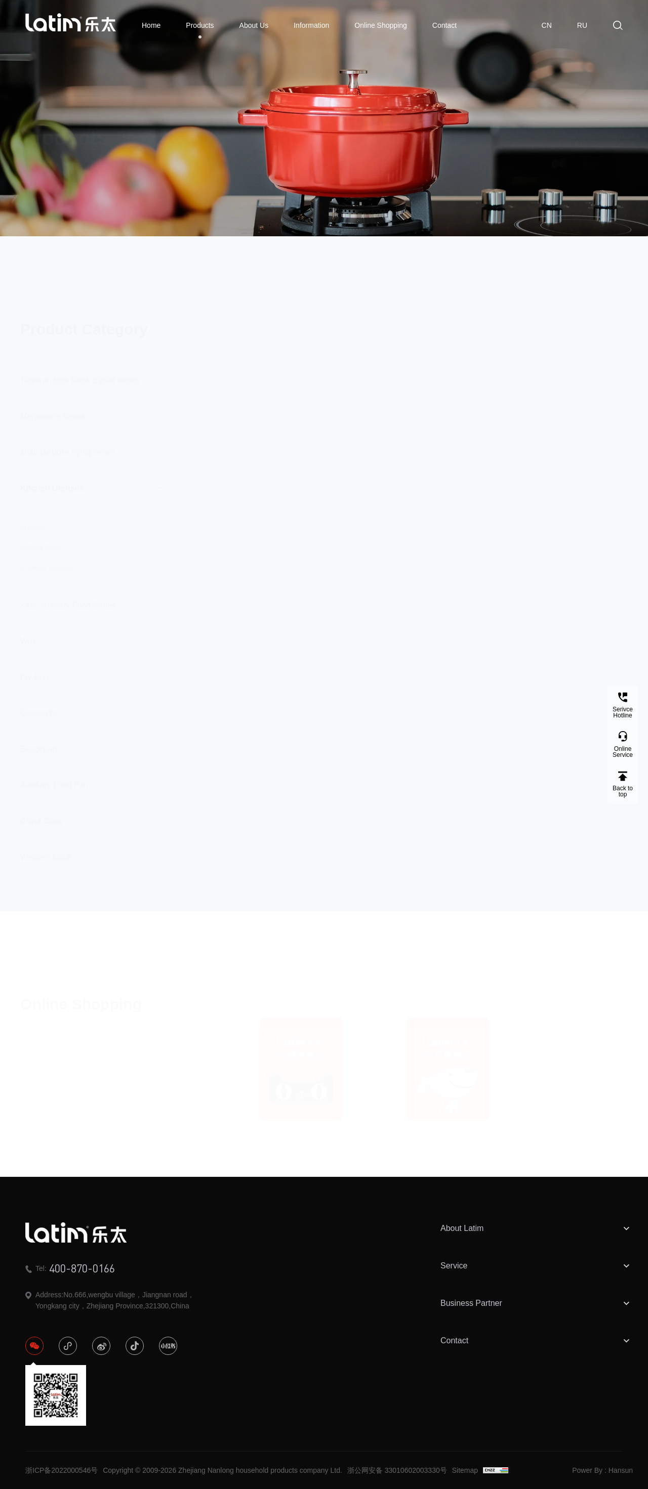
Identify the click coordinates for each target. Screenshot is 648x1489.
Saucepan (38, 740)
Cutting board (41, 538)
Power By (587, 1470)
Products (200, 29)
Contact (444, 25)
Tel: (70, 1268)
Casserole (38, 704)
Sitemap (465, 1470)
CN (547, 25)
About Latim (536, 1228)
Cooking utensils (46, 558)
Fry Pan (34, 668)
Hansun (621, 1470)
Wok (28, 632)
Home (151, 25)
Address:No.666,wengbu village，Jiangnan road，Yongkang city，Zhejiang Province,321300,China (109, 1300)
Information (311, 25)
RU (582, 25)
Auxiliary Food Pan (54, 776)
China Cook (41, 811)
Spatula (32, 518)
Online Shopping (380, 25)
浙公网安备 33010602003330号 (397, 1470)
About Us (254, 25)
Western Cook (45, 847)
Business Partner (536, 1303)
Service (536, 1266)
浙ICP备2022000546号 (61, 1470)
